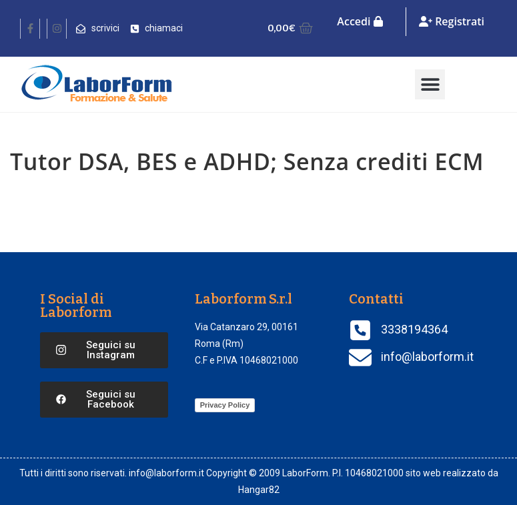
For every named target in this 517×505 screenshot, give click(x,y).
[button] (430, 84)
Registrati (451, 21)
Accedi (359, 21)
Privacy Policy (225, 405)
